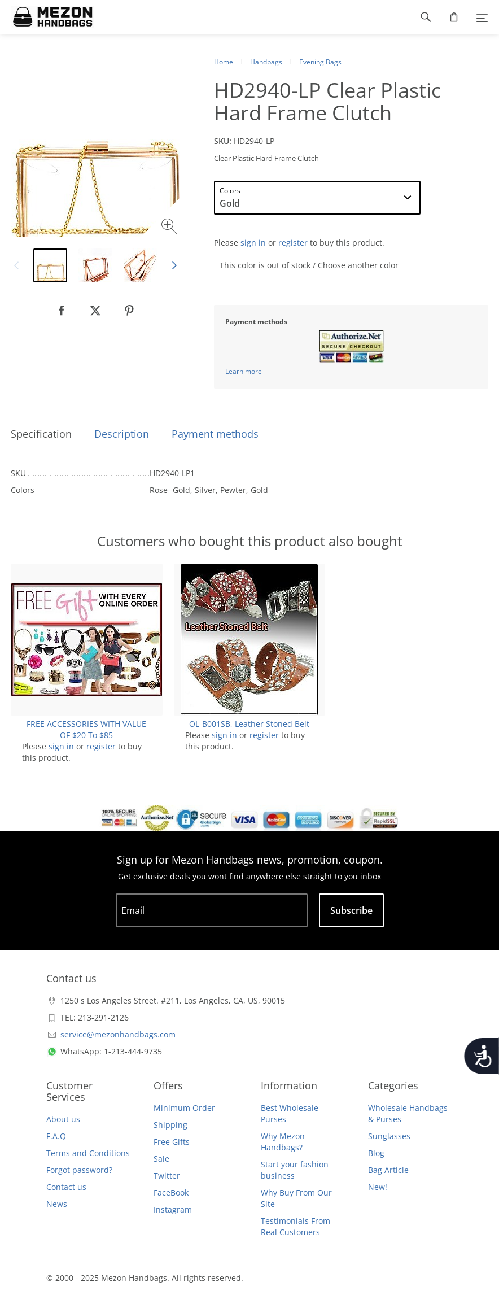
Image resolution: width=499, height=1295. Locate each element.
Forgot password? (79, 1170)
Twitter (167, 1175)
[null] (61, 310)
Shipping (170, 1124)
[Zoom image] (170, 228)
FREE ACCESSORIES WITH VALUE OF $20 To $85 (86, 729)
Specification (41, 434)
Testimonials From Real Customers (295, 1226)
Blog (376, 1153)
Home (223, 62)
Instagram (173, 1209)
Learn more (243, 371)
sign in (253, 242)
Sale (161, 1158)
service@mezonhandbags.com (118, 1034)
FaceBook (171, 1192)
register (293, 242)
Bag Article (388, 1170)
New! (377, 1186)
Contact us (66, 1186)
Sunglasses (389, 1136)
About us (63, 1119)
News (56, 1203)
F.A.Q (56, 1136)
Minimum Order (184, 1107)
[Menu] (482, 17)
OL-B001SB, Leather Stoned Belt (249, 723)
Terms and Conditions (88, 1153)
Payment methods (215, 434)
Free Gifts (172, 1141)
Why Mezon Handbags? (283, 1142)
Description (121, 434)
